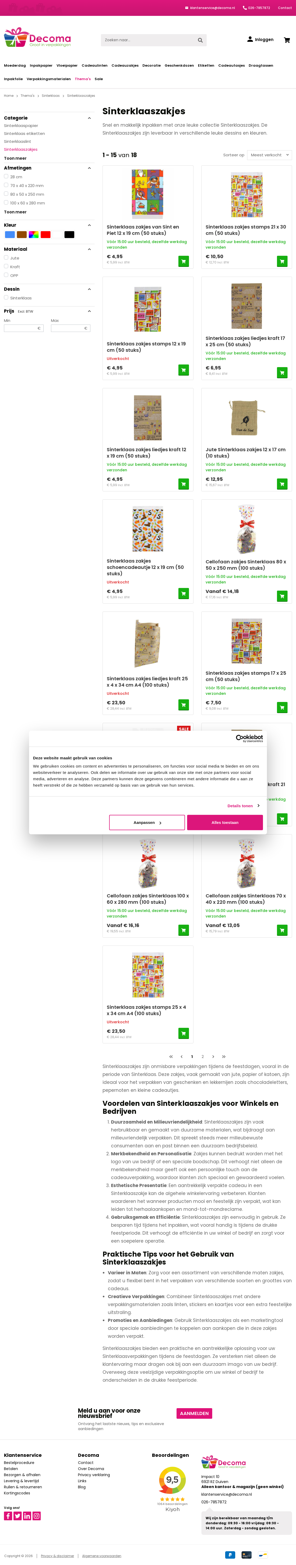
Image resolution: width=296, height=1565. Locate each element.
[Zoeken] (200, 40)
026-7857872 (259, 8)
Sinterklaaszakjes (21, 149)
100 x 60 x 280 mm (27, 203)
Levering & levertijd (21, 1481)
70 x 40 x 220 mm (27, 185)
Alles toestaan (225, 822)
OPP (14, 275)
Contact (285, 8)
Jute (14, 258)
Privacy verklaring (94, 1474)
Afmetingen (47, 168)
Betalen (11, 1468)
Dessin (47, 289)
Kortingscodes (17, 1493)
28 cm (16, 177)
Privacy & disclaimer (57, 1556)
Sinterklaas (21, 298)
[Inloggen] (260, 39)
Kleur (47, 225)
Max (71, 325)
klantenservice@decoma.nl (212, 8)
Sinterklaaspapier (21, 125)
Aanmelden (194, 1413)
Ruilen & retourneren (23, 1487)
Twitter (19, 1514)
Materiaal (47, 249)
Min (24, 325)
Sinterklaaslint (17, 141)
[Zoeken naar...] (147, 40)
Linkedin (30, 1514)
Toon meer (15, 158)
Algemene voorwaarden (101, 1556)
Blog (82, 1487)
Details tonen (240, 805)
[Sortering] (268, 154)
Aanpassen (147, 822)
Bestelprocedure (19, 1462)
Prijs (47, 311)
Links (82, 1481)
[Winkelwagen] (286, 40)
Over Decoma (91, 1468)
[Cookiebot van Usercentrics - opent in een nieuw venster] (240, 738)
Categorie (47, 118)
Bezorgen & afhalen (22, 1474)
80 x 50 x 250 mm (27, 194)
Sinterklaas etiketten (24, 133)
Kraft (15, 267)
